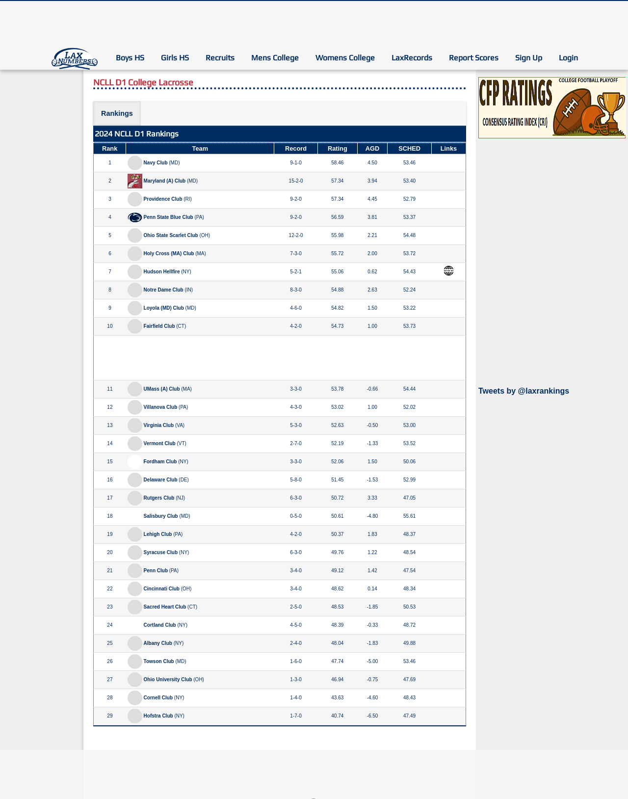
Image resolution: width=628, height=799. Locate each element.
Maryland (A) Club (165, 181)
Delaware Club (161, 479)
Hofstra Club (158, 716)
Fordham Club (160, 461)
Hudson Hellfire (162, 271)
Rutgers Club (159, 498)
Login (568, 57)
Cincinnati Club (162, 588)
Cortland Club (160, 625)
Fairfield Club (159, 326)
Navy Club (156, 162)
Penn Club (156, 570)
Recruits (220, 57)
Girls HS (175, 57)
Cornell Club (158, 697)
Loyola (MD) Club (164, 308)
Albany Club (158, 643)
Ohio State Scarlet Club (171, 235)
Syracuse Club (161, 552)
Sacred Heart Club (165, 607)
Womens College (345, 57)
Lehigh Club (158, 534)
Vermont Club (160, 443)
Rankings (117, 113)
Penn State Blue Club (168, 217)
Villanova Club (161, 407)
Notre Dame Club (163, 290)
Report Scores (473, 57)
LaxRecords (412, 57)
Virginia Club (159, 425)
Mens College (275, 57)
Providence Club (163, 199)
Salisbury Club (161, 516)
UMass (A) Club (162, 389)
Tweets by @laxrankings (523, 391)
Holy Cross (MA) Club (169, 253)
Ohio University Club (168, 679)
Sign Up (528, 57)
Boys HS (130, 57)
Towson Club (159, 661)
